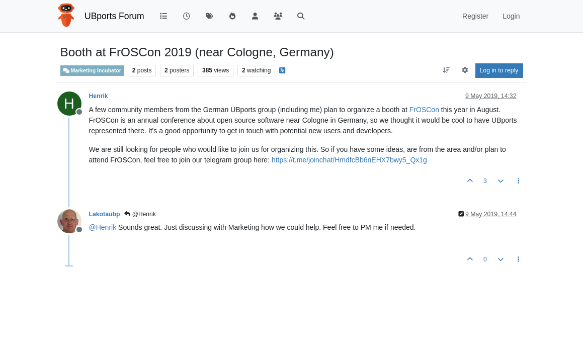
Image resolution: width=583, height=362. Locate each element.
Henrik (98, 96)
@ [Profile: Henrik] (103, 227)
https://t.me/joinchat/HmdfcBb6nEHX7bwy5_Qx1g (349, 160)
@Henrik (139, 214)
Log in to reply (499, 70)
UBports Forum (114, 16)
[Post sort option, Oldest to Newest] (446, 70)
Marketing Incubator (92, 70)
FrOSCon (424, 110)
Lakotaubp (104, 214)
